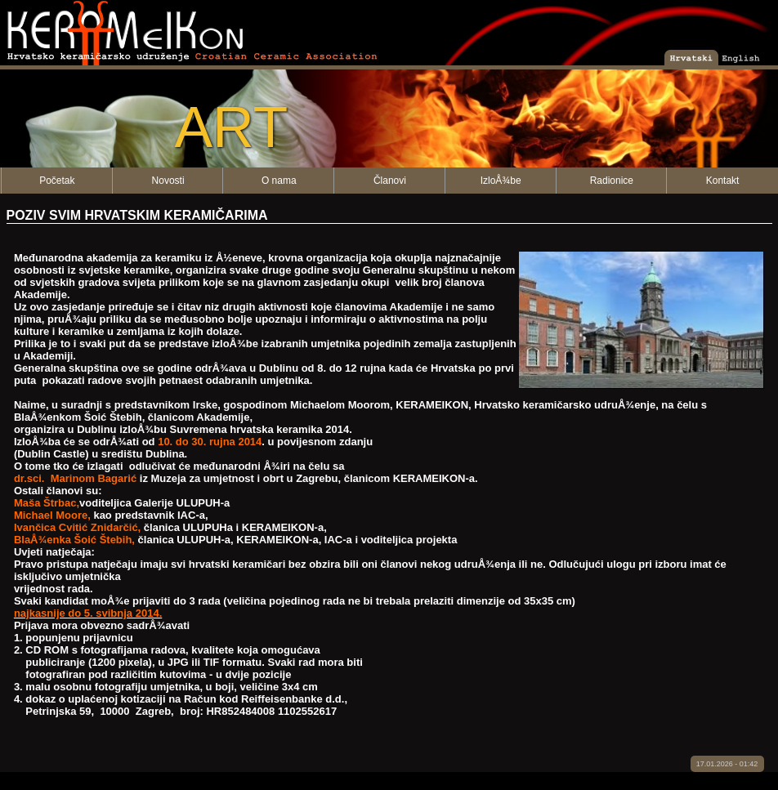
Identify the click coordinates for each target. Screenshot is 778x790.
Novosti (168, 180)
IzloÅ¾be (501, 180)
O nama (279, 180)
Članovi (389, 180)
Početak (56, 180)
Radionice (611, 180)
